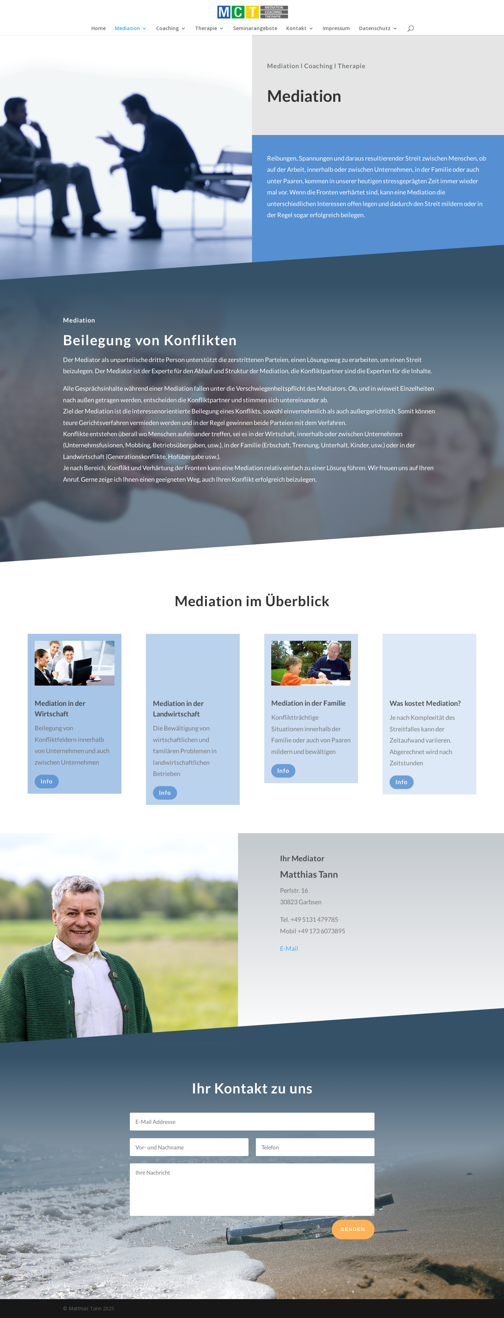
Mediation (127, 28)
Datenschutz (375, 28)
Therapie (206, 28)
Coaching (167, 28)
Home (98, 28)
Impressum (336, 28)
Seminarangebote (255, 28)
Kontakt (296, 28)
